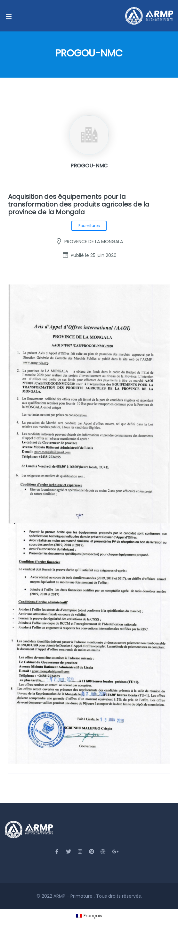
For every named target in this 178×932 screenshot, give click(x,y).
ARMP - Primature (73, 896)
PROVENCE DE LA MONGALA (93, 241)
